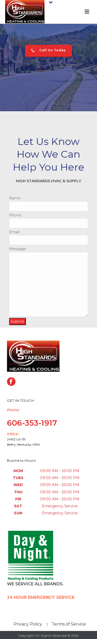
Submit (17, 321)
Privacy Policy (28, 624)
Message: (17, 249)
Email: (14, 232)
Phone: (15, 215)
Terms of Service (69, 624)
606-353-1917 (32, 423)
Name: (15, 198)
